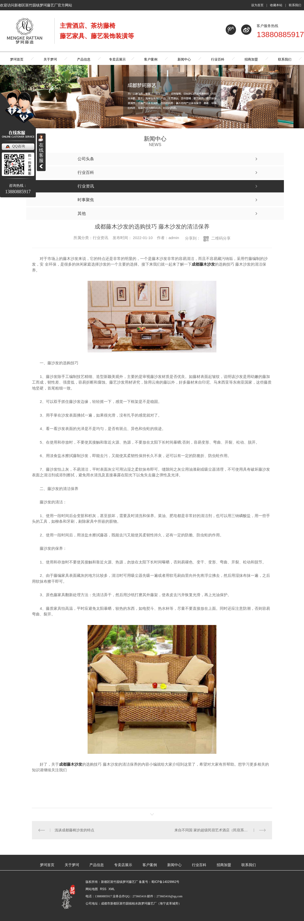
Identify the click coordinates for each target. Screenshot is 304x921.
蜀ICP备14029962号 (165, 882)
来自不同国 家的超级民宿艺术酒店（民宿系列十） (214, 830)
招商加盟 (224, 865)
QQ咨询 (18, 146)
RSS (103, 889)
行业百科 (199, 865)
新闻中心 (174, 865)
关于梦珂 (72, 865)
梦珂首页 (47, 865)
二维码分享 (221, 238)
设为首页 (257, 5)
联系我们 (295, 5)
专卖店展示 (123, 865)
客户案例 (149, 865)
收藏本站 (276, 5)
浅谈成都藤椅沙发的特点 (74, 830)
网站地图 (92, 889)
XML (111, 889)
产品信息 (96, 865)
